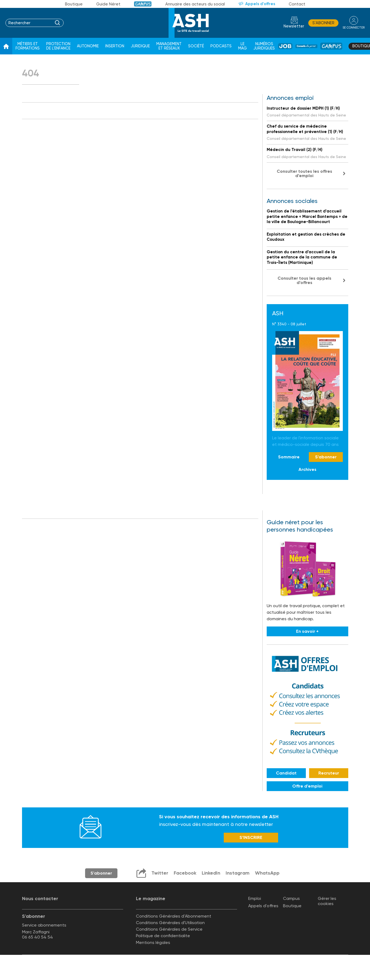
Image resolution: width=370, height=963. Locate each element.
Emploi (254, 898)
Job (285, 46)
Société (196, 46)
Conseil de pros (306, 46)
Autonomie (88, 46)
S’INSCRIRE (251, 837)
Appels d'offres (260, 3)
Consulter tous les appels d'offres (304, 280)
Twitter (159, 873)
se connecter (354, 27)
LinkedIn (211, 873)
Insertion (114, 46)
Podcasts (221, 46)
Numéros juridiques (264, 46)
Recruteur (328, 773)
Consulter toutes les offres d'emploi (304, 173)
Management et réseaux (169, 46)
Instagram (238, 873)
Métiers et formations (27, 46)
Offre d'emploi (307, 786)
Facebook (185, 873)
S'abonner (323, 22)
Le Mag (242, 46)
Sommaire (289, 456)
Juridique (140, 46)
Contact (297, 4)
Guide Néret (108, 4)
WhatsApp (267, 873)
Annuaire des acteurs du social (195, 4)
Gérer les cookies (327, 901)
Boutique (74, 4)
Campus (143, 4)
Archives (307, 469)
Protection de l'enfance (58, 46)
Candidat (286, 773)
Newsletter (294, 26)
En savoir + (307, 631)
